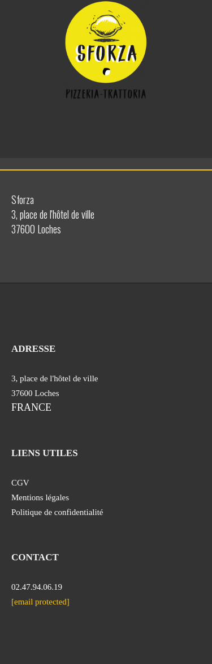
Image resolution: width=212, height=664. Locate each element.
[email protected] (40, 601)
